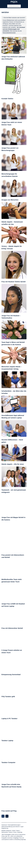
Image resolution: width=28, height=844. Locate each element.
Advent (10, 832)
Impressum (4, 824)
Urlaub (13, 830)
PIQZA (14, 2)
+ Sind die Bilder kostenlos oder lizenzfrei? (14, 17)
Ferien (15, 832)
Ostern (17, 830)
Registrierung (4, 828)
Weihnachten (4, 832)
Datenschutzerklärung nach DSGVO (10, 826)
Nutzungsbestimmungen (14, 824)
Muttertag (19, 832)
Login (21, 826)
